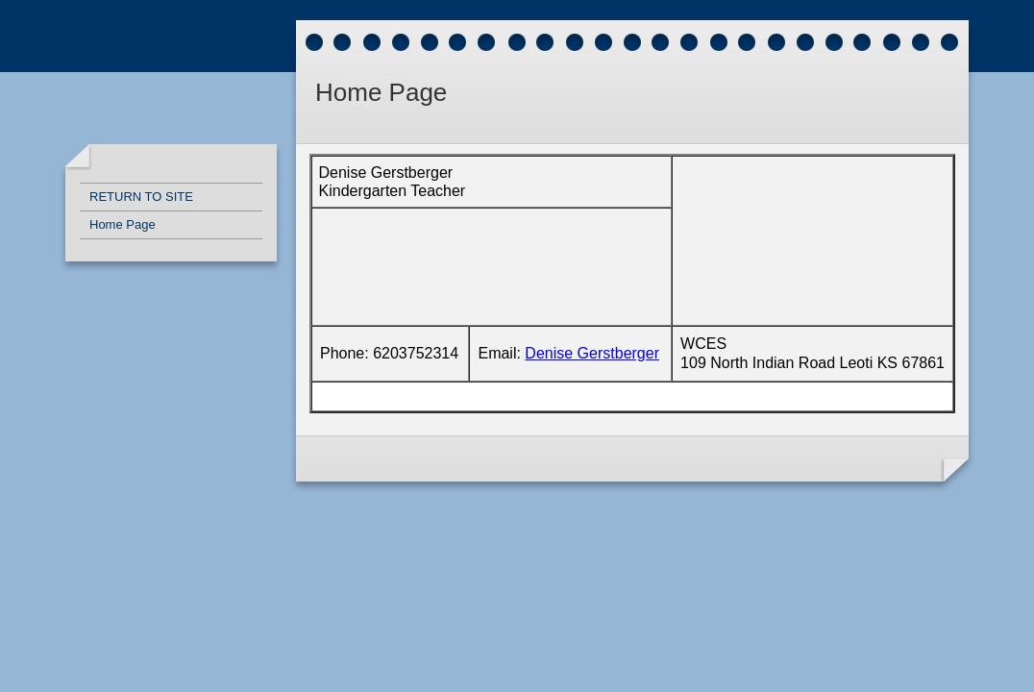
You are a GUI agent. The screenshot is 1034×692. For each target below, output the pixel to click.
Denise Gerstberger (592, 353)
